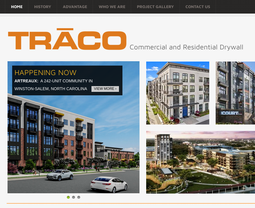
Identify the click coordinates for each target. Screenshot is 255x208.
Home (17, 6)
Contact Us (198, 6)
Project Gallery (155, 6)
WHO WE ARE (112, 6)
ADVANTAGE (75, 6)
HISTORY (42, 6)
